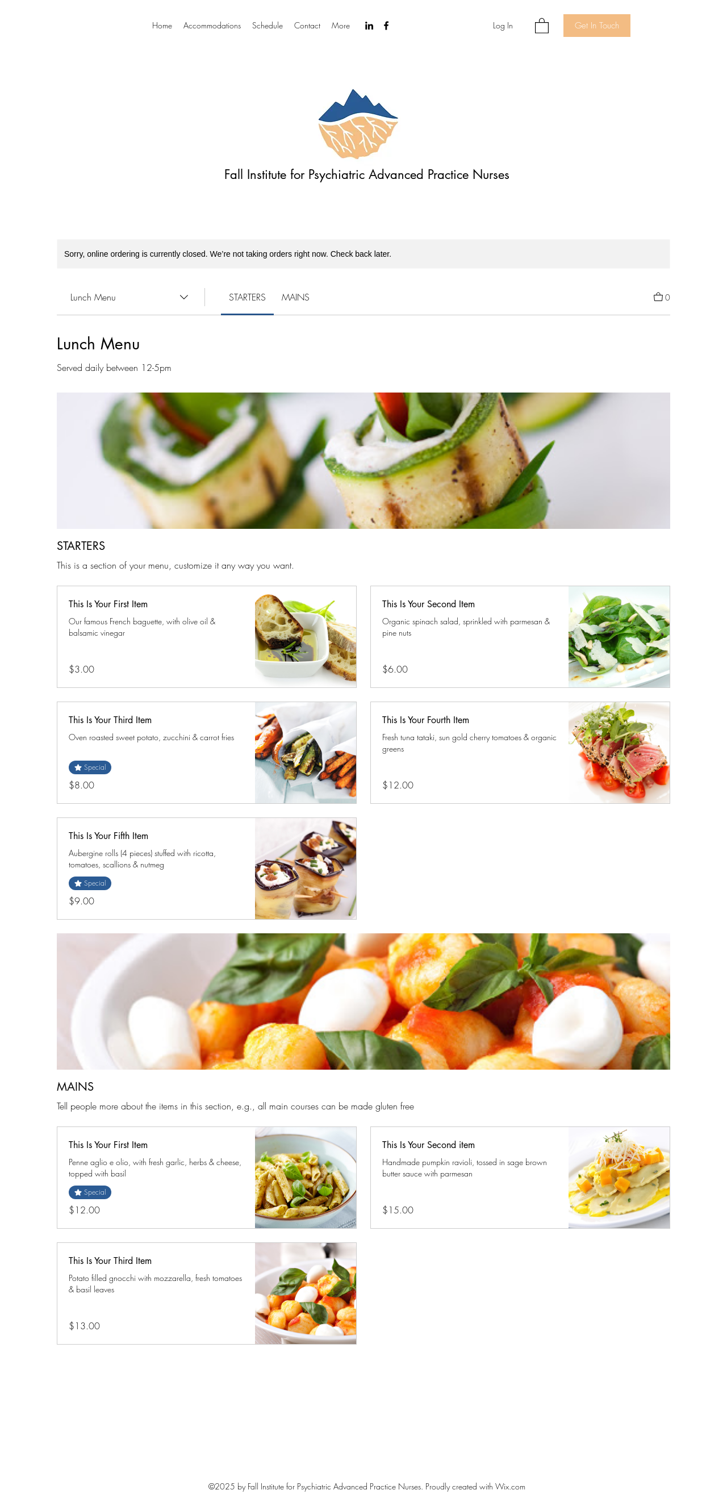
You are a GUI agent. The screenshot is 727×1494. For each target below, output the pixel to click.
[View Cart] (662, 296)
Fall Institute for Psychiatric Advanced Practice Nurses (366, 174)
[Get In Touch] (596, 25)
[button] (542, 25)
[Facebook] (386, 25)
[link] (247, 297)
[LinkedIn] (369, 25)
